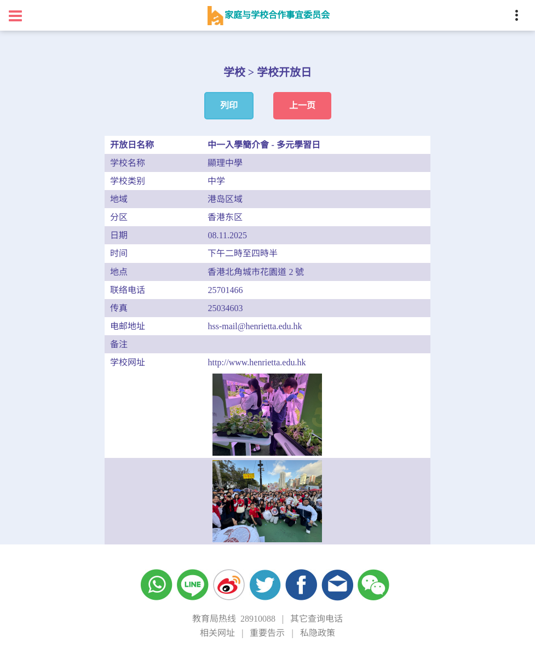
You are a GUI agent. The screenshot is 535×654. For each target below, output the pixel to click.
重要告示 (267, 633)
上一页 (302, 105)
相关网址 (217, 633)
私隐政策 (317, 633)
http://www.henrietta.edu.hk (257, 362)
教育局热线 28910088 (233, 618)
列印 (229, 105)
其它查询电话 (316, 618)
